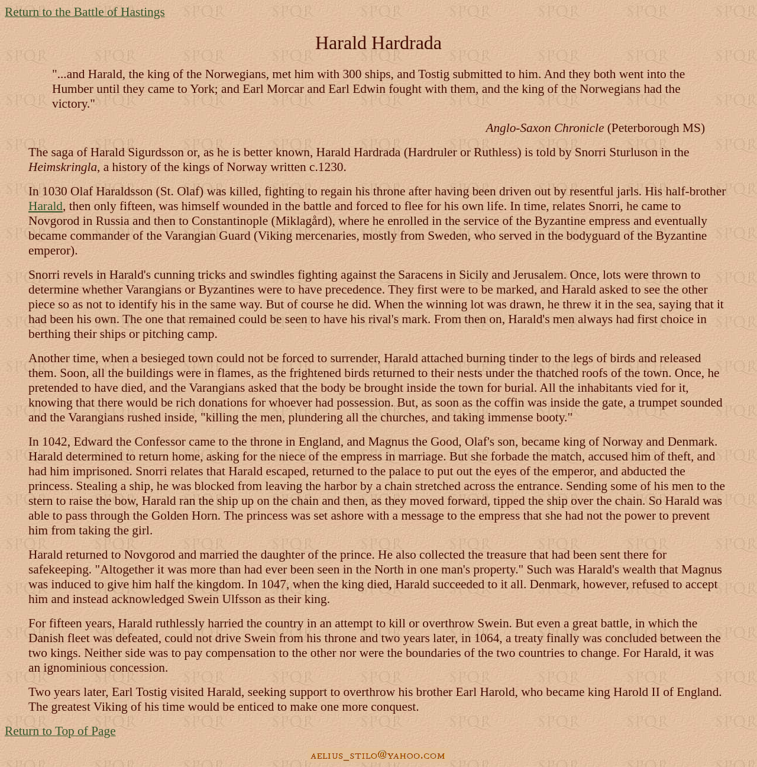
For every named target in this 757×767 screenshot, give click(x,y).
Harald (45, 206)
